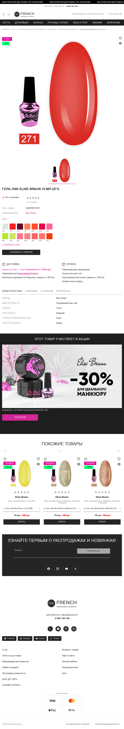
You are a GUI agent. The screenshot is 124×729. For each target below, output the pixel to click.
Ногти (6, 23)
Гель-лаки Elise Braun (67, 29)
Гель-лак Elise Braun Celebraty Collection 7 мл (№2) (62, 500)
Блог (64, 673)
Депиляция (21, 23)
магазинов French (28, 274)
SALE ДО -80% (9, 679)
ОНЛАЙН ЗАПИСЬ (11, 684)
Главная (5, 29)
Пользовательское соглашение (78, 723)
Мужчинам (113, 23)
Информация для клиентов (15, 661)
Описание (31, 291)
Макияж (97, 23)
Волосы (38, 23)
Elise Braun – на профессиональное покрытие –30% (25, 410)
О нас (5, 650)
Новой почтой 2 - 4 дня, (26, 270)
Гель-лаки (51, 29)
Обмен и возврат (10, 667)
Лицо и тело (80, 23)
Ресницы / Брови (58, 23)
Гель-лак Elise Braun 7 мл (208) (21, 499)
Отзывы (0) (47, 291)
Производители (70, 667)
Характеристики (12, 291)
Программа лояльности (13, 673)
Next (118, 450)
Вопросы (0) (63, 291)
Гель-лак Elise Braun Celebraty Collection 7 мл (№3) (102, 500)
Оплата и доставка (11, 655)
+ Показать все (11, 245)
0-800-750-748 (71, 6)
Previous (5, 450)
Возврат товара (70, 650)
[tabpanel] (21, 490)
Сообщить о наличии (21, 252)
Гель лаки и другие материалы (32, 29)
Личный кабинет (70, 661)
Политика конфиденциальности (107, 723)
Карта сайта (68, 655)
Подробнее (20, 417)
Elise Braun (31, 213)
